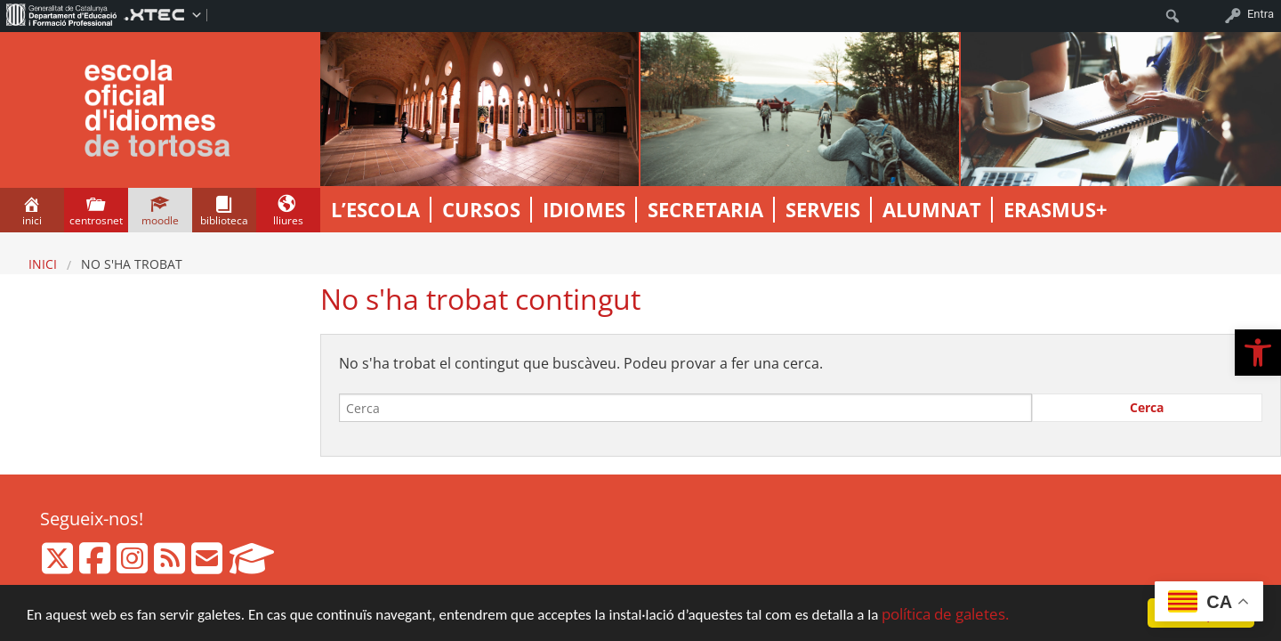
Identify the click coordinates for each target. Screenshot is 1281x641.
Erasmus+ (1055, 210)
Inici (42, 264)
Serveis (823, 210)
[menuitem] (62, 14)
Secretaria (705, 210)
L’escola (375, 210)
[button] (1258, 352)
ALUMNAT (931, 210)
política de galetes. (945, 614)
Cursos (481, 210)
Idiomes (584, 210)
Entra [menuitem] (1260, 13)
